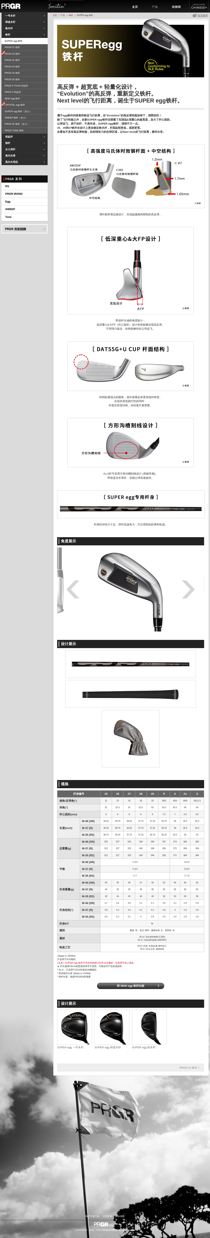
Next (186, 589)
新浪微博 (203, 15)
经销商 (177, 6)
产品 (155, 6)
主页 (135, 6)
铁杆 (71, 15)
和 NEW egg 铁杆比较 (130, 985)
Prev (75, 589)
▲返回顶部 (202, 1079)
